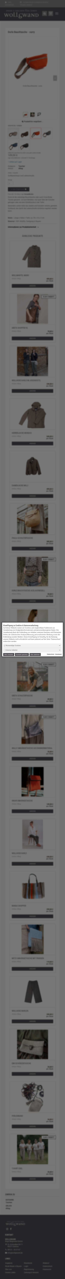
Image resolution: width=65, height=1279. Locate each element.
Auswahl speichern (22, 654)
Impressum (58, 654)
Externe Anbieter (10, 650)
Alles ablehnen (35, 654)
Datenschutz (50, 654)
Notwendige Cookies (12, 646)
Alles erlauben (8, 654)
